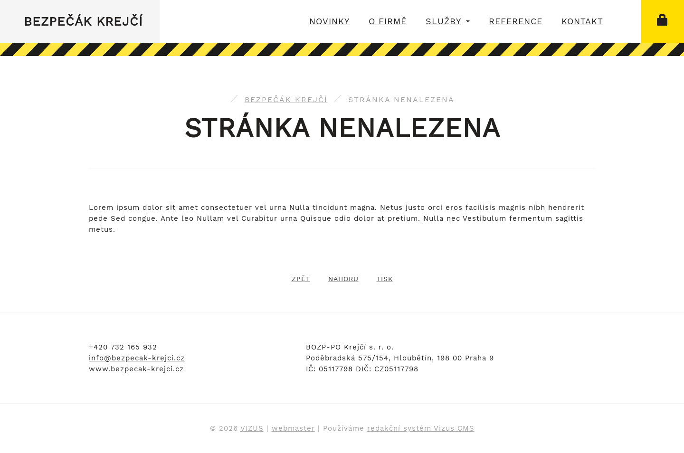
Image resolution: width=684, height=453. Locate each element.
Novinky (329, 21)
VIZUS (252, 428)
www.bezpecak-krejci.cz (136, 369)
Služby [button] (448, 21)
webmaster (293, 428)
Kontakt (582, 21)
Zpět (301, 279)
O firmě (388, 21)
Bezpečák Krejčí (83, 21)
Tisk (385, 279)
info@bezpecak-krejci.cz (137, 358)
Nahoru (343, 279)
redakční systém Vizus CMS (421, 428)
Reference (515, 21)
